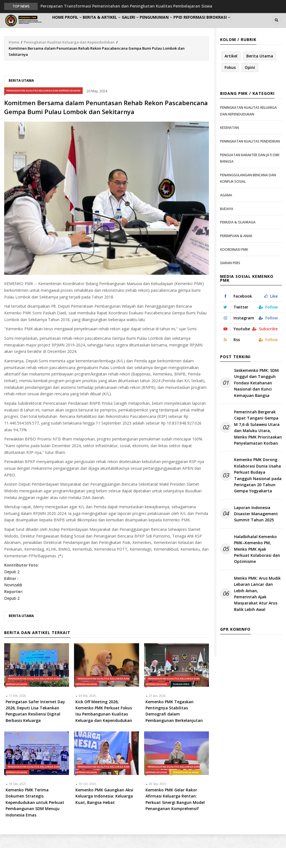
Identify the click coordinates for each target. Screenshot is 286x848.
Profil (82, 27)
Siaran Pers (181, 697)
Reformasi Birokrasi (240, 27)
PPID (206, 27)
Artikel (231, 69)
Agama (226, 208)
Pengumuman (179, 27)
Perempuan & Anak (186, 786)
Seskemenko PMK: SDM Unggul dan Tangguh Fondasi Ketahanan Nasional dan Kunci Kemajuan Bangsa (256, 396)
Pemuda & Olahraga (238, 235)
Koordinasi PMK (234, 263)
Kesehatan (229, 141)
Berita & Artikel (116, 27)
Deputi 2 (12, 585)
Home (61, 27)
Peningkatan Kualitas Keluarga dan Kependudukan (69, 55)
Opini (250, 81)
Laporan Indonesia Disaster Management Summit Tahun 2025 (256, 527)
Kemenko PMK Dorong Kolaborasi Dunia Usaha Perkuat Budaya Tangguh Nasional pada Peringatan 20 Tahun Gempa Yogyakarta (258, 489)
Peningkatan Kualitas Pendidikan (250, 155)
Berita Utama (21, 94)
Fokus (230, 81)
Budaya (226, 222)
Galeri (148, 27)
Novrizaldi (13, 598)
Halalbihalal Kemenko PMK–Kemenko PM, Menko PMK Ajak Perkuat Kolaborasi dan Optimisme (257, 563)
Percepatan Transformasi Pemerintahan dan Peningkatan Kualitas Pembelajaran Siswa (126, 6)
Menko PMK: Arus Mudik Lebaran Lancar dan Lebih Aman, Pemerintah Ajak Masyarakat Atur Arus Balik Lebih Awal (257, 607)
